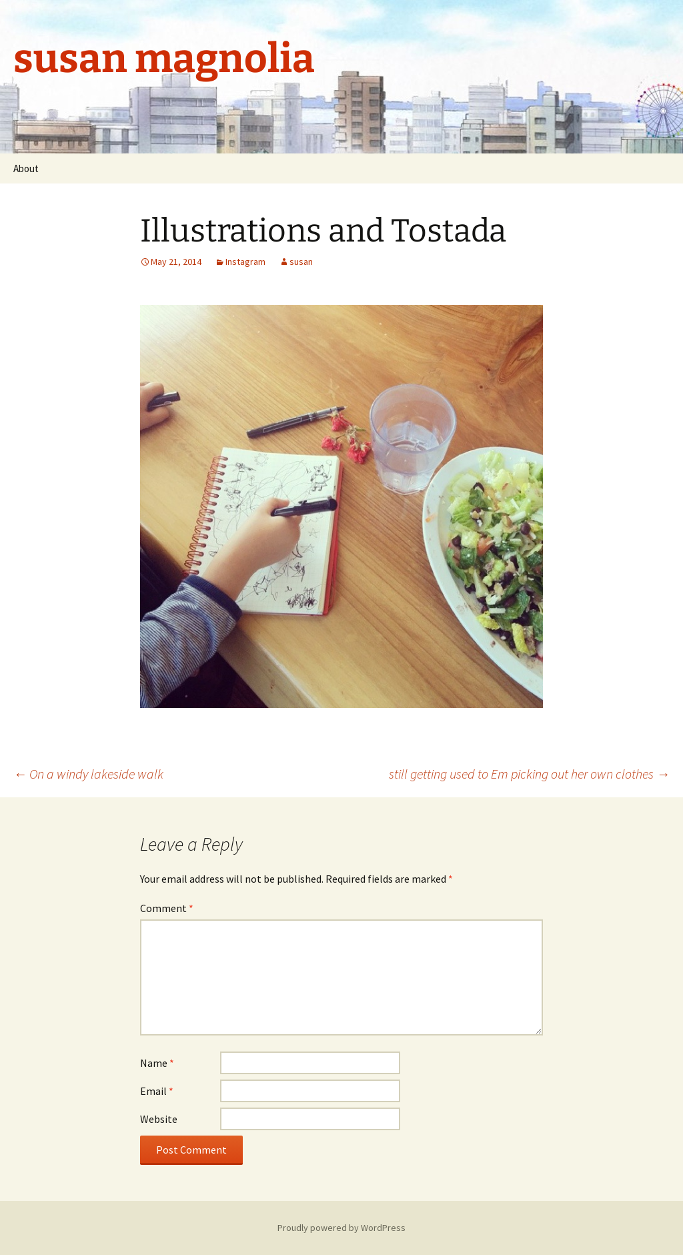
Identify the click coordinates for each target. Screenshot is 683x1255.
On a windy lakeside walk (88, 773)
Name (157, 1063)
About (26, 168)
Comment (166, 908)
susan (301, 262)
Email (156, 1091)
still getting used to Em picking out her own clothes (529, 773)
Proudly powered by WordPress (341, 1228)
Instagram (245, 262)
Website (158, 1119)
